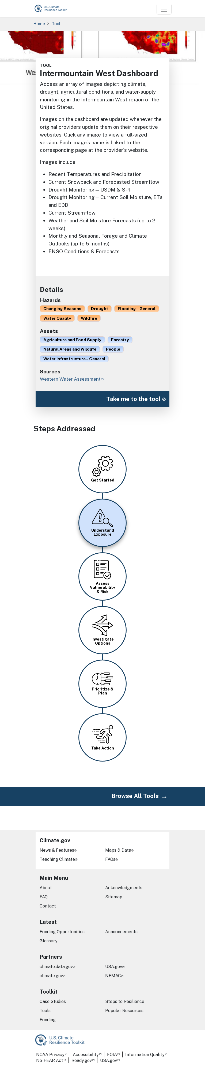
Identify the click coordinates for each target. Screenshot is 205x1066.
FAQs (110, 859)
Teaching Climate (57, 859)
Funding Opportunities (62, 931)
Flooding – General (136, 308)
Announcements (121, 931)
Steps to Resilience (124, 1001)
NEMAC (113, 975)
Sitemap (113, 896)
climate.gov (51, 975)
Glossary (49, 940)
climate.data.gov (56, 966)
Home (39, 23)
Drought (99, 308)
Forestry (120, 339)
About (46, 887)
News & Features (57, 850)
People (113, 349)
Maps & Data (118, 850)
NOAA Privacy (50, 1054)
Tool (56, 23)
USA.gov (113, 966)
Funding (48, 1019)
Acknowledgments (123, 887)
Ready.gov (81, 1060)
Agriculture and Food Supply (72, 339)
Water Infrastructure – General (74, 358)
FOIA (112, 1054)
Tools (45, 1010)
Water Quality (57, 318)
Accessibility (86, 1054)
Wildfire (89, 318)
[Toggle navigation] (164, 9)
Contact (48, 906)
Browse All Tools (135, 795)
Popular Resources (124, 1010)
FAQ (44, 896)
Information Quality (145, 1054)
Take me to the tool (133, 398)
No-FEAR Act (49, 1060)
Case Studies (53, 1001)
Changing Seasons (62, 308)
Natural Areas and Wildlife (69, 349)
